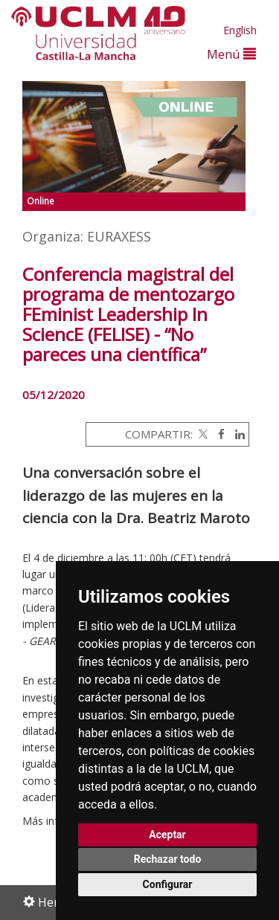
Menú (231, 53)
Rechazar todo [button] (168, 859)
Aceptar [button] (167, 834)
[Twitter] (202, 434)
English (240, 30)
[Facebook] (218, 434)
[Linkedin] (236, 434)
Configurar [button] (168, 884)
